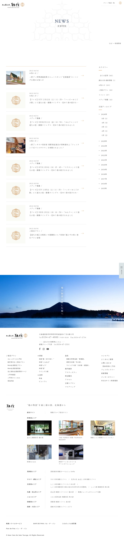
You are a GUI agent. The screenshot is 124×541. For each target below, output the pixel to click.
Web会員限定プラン (15, 365)
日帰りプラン (70, 383)
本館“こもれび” (44, 362)
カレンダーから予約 (15, 359)
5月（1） (105, 118)
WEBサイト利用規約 (109, 381)
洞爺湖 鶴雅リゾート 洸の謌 (61, 502)
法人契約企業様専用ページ (17, 371)
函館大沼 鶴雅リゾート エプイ (61, 507)
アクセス (68, 379)
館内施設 (68, 369)
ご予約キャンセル (14, 378)
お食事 (40, 375)
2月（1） (105, 131)
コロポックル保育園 (69, 523)
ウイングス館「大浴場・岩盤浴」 (78, 365)
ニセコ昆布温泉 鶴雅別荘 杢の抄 (62, 497)
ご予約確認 (12, 374)
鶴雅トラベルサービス (14, 523)
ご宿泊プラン (11, 356)
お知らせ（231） (105, 85)
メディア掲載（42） (106, 100)
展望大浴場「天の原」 (74, 362)
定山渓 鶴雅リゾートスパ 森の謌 (62, 492)
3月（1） (105, 127)
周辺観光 (68, 376)
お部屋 (40, 356)
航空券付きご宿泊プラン (16, 362)
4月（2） (105, 123)
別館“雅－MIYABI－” (46, 359)
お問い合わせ (106, 363)
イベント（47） (104, 95)
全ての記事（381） (107, 75)
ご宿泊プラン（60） (106, 90)
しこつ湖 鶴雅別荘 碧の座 (100, 487)
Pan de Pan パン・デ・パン (16, 528)
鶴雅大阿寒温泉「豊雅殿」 (75, 359)
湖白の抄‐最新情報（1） (107, 80)
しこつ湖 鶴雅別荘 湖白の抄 (69, 487)
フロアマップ (70, 387)
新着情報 (104, 373)
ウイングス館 (43, 371)
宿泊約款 (11, 381)
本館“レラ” (43, 365)
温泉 (66, 356)
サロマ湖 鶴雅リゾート (59, 479)
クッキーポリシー (108, 377)
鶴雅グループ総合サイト (59, 412)
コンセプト (105, 356)
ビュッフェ (43, 381)
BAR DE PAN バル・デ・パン (44, 523)
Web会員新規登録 (14, 368)
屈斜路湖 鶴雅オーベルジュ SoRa (63, 471)
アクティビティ (71, 372)
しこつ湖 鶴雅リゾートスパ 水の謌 (63, 484)
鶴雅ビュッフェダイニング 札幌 (89, 492)
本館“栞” (42, 368)
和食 (40, 378)
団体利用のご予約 (109, 366)
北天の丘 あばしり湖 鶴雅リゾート (83, 479)
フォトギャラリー (108, 370)
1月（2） (105, 135)
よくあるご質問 (107, 359)
